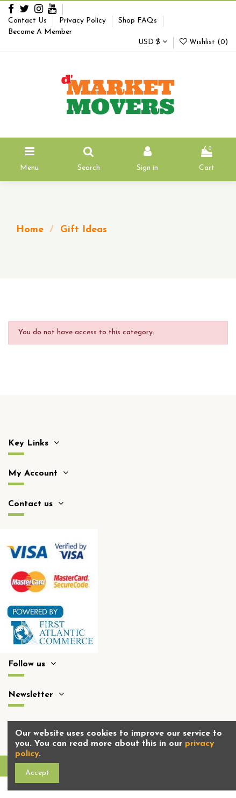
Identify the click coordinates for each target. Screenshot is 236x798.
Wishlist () (204, 42)
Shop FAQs (138, 21)
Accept (37, 773)
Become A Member (40, 32)
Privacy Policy (83, 21)
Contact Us (28, 21)
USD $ (152, 42)
